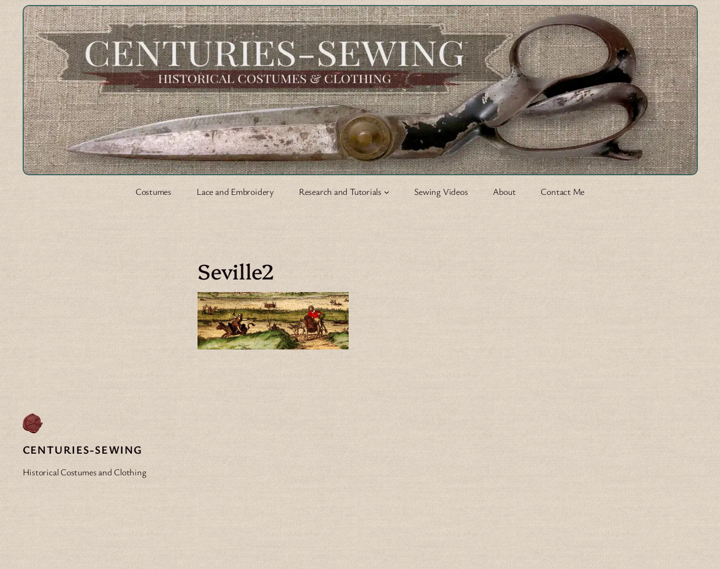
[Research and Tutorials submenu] (386, 191)
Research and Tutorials (340, 191)
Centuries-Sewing (83, 449)
